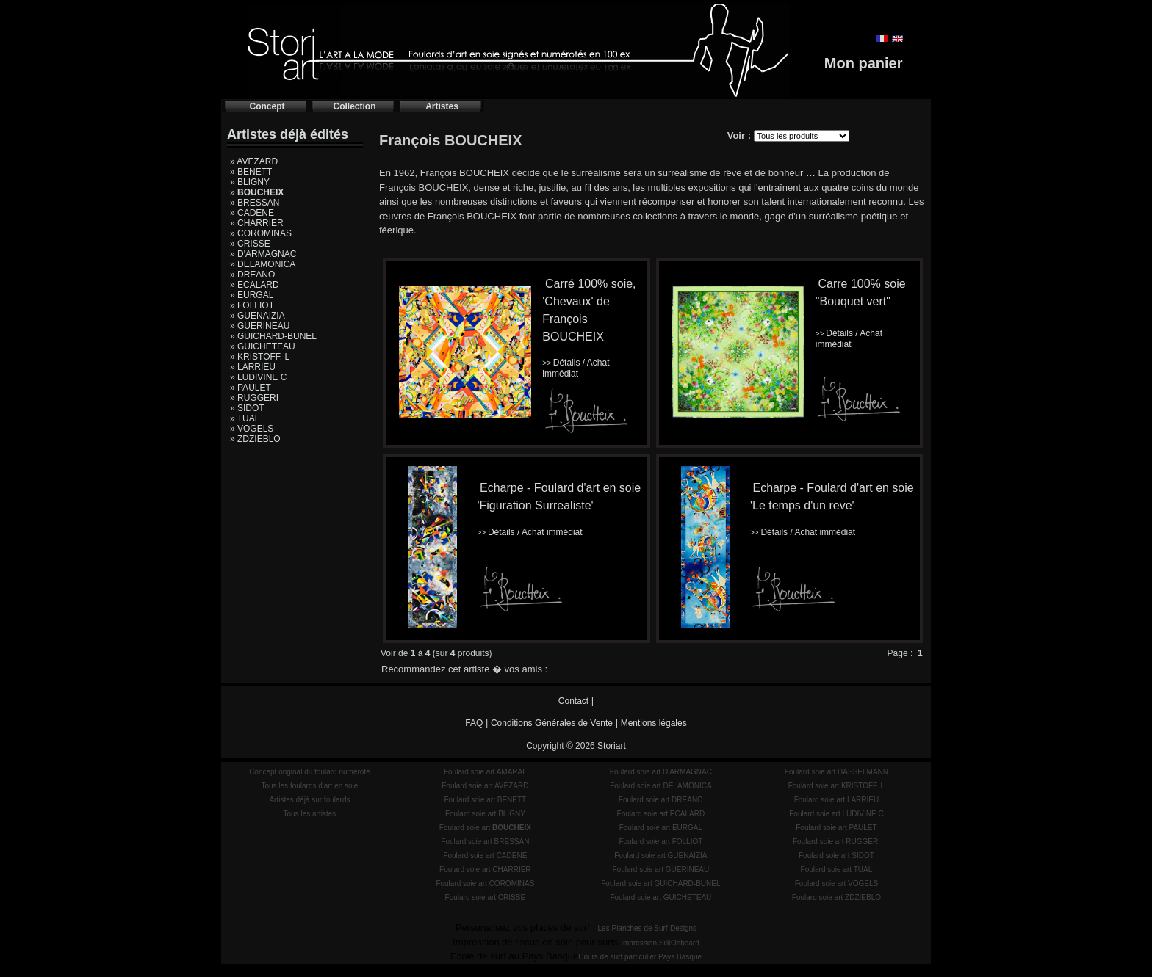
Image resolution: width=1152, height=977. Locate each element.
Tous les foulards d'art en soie (309, 786)
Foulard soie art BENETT (485, 800)
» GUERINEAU (259, 326)
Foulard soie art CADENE (485, 855)
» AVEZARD (254, 161)
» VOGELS (251, 429)
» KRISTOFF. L (259, 357)
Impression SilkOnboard (660, 943)
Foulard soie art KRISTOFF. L (836, 786)
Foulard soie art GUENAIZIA (660, 855)
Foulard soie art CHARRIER (484, 869)
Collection (354, 106)
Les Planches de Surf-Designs (647, 928)
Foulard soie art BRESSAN (485, 842)
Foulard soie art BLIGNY (485, 814)
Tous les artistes (310, 814)
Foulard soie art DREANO (661, 800)
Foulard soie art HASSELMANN (836, 772)
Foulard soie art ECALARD (661, 814)
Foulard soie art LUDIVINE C (836, 814)
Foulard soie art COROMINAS (485, 883)
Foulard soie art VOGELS (836, 883)
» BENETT (251, 172)
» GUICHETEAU (262, 346)
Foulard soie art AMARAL (485, 772)
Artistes (441, 106)
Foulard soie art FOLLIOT (660, 842)
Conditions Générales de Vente (552, 723)
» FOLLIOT (252, 305)
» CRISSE (250, 244)
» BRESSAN (254, 202)
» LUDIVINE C (258, 377)
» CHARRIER (257, 223)
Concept (267, 106)
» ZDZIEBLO (255, 439)
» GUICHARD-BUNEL (273, 336)
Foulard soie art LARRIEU (836, 800)
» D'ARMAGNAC (263, 254)
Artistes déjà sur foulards (309, 800)
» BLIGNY (250, 182)
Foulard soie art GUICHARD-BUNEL (660, 883)
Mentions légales (654, 723)
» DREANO (252, 274)
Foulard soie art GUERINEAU (661, 869)
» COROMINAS (261, 233)
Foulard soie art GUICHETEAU (660, 897)
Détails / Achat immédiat (575, 368)
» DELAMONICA (262, 264)
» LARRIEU (253, 367)
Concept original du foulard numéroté (309, 772)
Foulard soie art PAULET (836, 828)
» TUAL (244, 418)
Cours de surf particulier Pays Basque (640, 957)
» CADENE (252, 213)
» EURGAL (251, 295)
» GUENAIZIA (257, 315)
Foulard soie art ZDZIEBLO (836, 897)
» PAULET (250, 387)
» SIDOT (247, 408)
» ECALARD (254, 285)
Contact (573, 701)
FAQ (474, 723)
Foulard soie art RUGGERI (836, 842)
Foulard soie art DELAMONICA (660, 786)
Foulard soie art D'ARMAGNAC (661, 772)
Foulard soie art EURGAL (660, 828)
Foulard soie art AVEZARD (485, 786)
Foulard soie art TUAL (837, 869)
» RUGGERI (254, 398)
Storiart (611, 746)
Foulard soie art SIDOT (836, 855)
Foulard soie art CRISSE (485, 897)
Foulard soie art (485, 828)
